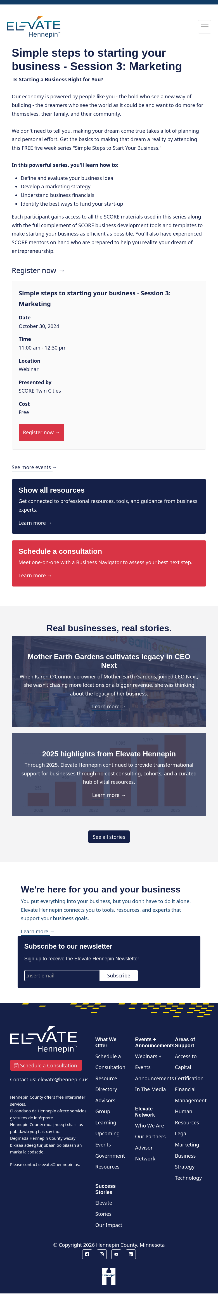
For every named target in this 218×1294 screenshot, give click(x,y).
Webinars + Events (148, 1062)
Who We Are (149, 1125)
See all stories (109, 837)
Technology (188, 1177)
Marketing (187, 1144)
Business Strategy (185, 1161)
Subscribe (118, 975)
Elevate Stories (103, 1208)
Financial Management (191, 1095)
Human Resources (187, 1117)
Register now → (38, 270)
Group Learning (105, 1117)
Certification (189, 1078)
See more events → (34, 467)
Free (24, 412)
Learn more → (35, 522)
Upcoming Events (107, 1139)
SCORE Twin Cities (40, 390)
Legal (181, 1133)
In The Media (150, 1089)
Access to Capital (186, 1062)
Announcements (154, 1078)
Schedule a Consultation (110, 1062)
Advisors (105, 1100)
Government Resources (110, 1161)
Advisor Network (145, 1153)
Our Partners (150, 1136)
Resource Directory (106, 1084)
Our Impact (108, 1225)
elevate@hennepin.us (58, 1164)
